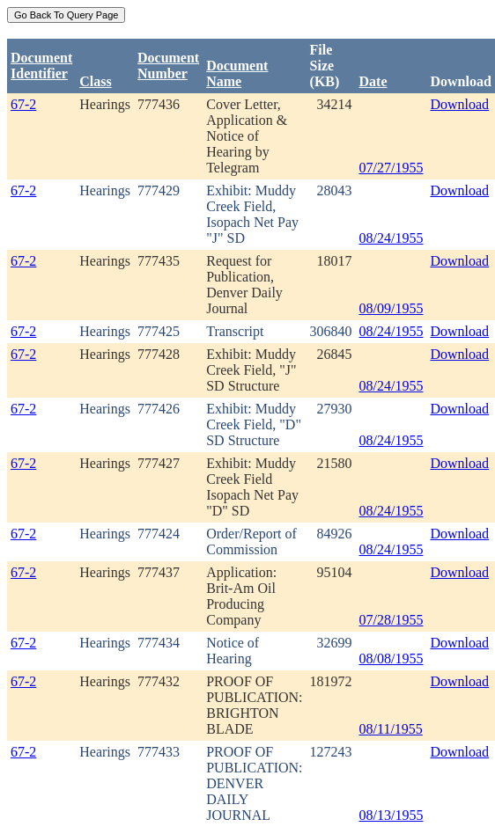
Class (95, 81)
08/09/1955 (391, 308)
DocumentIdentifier (41, 65)
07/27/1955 (391, 167)
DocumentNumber (168, 65)
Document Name (237, 73)
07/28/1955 (391, 619)
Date (373, 81)
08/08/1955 (391, 658)
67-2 (23, 104)
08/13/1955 (391, 815)
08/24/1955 (391, 237)
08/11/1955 (391, 728)
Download (459, 104)
